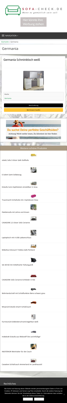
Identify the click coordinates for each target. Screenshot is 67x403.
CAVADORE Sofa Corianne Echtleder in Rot (18, 280)
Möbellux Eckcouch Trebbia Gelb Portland (18, 250)
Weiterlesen (39, 399)
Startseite (5, 42)
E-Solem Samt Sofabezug (11, 175)
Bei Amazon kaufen (33, 110)
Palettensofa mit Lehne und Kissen (15, 212)
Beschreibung (33, 105)
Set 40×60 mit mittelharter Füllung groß (17, 265)
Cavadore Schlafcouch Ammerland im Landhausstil (22, 364)
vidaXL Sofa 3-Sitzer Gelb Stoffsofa (15, 160)
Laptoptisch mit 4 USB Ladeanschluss (16, 237)
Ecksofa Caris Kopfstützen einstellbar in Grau (19, 187)
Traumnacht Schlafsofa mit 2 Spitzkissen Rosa (20, 200)
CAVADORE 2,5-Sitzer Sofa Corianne (16, 222)
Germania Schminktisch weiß (21, 60)
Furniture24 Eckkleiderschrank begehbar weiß (20, 322)
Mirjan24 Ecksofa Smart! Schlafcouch (16, 307)
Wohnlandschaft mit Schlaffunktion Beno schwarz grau (23, 293)
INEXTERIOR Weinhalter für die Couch (17, 351)
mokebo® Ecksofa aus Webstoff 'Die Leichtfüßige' (21, 337)
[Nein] (64, 394)
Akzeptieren (28, 399)
